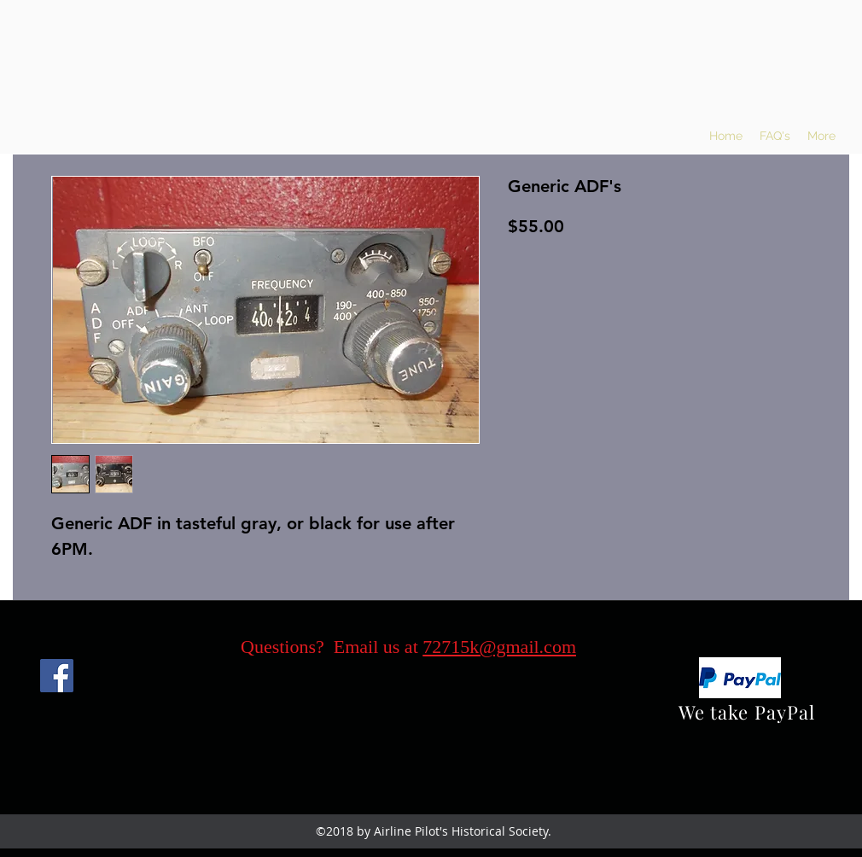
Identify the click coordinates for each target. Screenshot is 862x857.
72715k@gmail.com (499, 646)
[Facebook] (56, 675)
